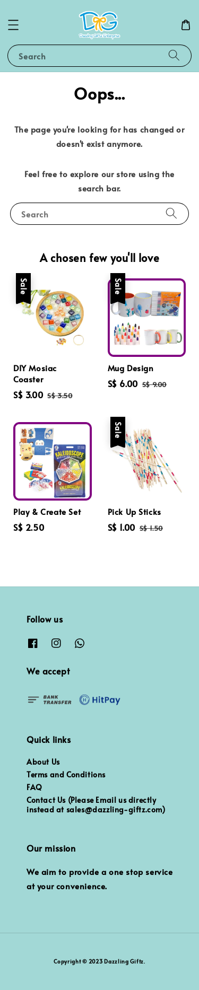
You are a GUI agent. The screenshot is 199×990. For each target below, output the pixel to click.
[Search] (174, 55)
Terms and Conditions (66, 774)
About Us (43, 762)
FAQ (34, 787)
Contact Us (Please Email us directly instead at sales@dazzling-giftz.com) (96, 804)
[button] (13, 25)
